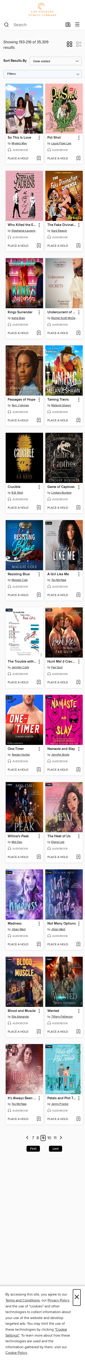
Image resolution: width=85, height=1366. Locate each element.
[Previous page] (27, 1138)
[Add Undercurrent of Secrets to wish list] (78, 333)
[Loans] (68, 25)
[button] (69, 45)
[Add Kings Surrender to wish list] (38, 333)
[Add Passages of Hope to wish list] (38, 421)
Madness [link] (15, 924)
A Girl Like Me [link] (58, 574)
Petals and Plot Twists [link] (61, 1098)
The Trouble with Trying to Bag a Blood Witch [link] (22, 662)
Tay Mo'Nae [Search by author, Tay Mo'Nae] (58, 580)
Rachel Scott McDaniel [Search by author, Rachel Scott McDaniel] (64, 318)
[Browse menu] (77, 25)
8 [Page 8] (37, 1137)
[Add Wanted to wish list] (78, 1032)
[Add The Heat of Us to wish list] (78, 857)
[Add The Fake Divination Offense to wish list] (78, 246)
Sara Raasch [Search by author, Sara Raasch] (59, 231)
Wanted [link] (53, 1011)
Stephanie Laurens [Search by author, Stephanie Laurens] (23, 231)
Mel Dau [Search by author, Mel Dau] (17, 842)
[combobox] (33, 24)
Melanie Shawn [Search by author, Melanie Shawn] (61, 405)
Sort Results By (15, 61)
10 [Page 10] (49, 1137)
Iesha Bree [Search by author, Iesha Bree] (18, 318)
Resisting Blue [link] (19, 574)
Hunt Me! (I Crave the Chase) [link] (61, 662)
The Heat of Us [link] (58, 836)
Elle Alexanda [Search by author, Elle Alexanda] (20, 1017)
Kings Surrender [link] (20, 312)
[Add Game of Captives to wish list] (78, 508)
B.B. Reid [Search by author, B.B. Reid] (17, 493)
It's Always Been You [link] (22, 1098)
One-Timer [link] (16, 749)
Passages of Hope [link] (21, 400)
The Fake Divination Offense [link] (61, 225)
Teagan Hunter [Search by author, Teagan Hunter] (21, 755)
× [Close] (77, 1297)
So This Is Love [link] (19, 138)
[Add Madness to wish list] (38, 945)
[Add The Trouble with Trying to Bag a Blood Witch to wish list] (38, 683)
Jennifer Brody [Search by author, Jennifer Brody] (60, 755)
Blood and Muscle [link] (22, 1011)
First (33, 1149)
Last (55, 1149)
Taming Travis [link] (58, 400)
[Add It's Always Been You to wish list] (38, 1119)
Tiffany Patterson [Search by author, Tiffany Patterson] (62, 1017)
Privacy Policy (58, 1300)
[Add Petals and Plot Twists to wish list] (78, 1119)
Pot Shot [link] (54, 138)
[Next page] (61, 1138)
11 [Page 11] (55, 1137)
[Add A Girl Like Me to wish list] (78, 595)
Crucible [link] (14, 487)
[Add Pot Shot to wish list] (78, 159)
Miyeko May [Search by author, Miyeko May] (19, 143)
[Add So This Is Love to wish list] (38, 159)
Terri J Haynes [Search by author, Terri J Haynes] (20, 405)
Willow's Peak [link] (18, 836)
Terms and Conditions (22, 1300)
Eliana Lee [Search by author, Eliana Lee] (57, 842)
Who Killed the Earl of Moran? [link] (22, 225)
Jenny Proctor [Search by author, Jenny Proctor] (59, 1104)
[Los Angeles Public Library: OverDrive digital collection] (42, 9)
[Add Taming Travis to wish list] (78, 421)
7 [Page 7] (33, 1137)
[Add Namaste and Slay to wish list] (78, 770)
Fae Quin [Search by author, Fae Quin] (57, 667)
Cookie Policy (16, 1352)
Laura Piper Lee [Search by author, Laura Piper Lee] (61, 143)
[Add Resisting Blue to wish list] (38, 595)
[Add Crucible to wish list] (38, 508)
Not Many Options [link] (61, 924)
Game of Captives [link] (61, 487)
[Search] (6, 25)
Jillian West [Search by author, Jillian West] (19, 929)
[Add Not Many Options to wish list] (78, 945)
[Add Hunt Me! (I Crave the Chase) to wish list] (78, 683)
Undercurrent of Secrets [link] (61, 312)
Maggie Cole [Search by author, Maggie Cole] (20, 580)
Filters (11, 74)
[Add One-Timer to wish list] (38, 770)
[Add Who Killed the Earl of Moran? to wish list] (38, 246)
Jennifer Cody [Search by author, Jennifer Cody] (20, 667)
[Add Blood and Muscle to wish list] (38, 1032)
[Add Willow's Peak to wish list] (38, 857)
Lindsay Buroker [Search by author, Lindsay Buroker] (61, 493)
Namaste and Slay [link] (61, 749)
